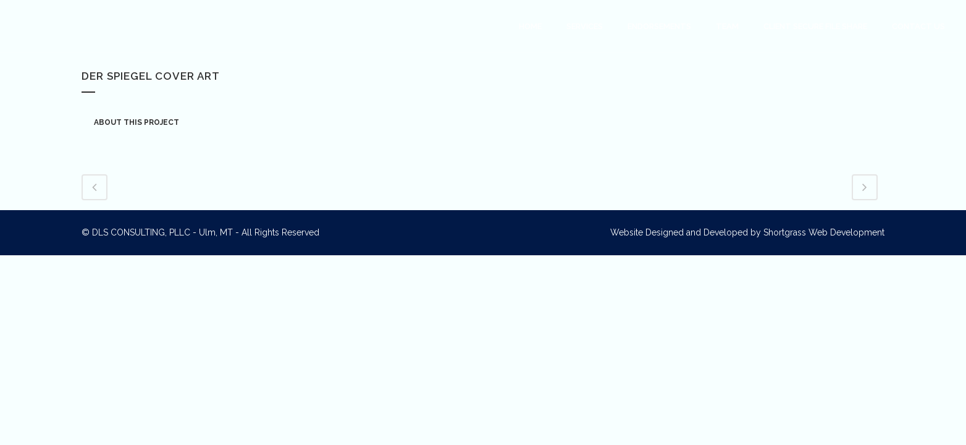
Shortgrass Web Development (823, 232)
